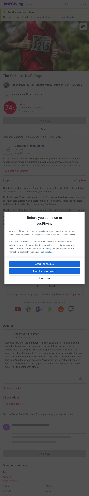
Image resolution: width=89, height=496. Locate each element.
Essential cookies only (44, 271)
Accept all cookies (44, 264)
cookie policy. (47, 252)
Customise (44, 278)
